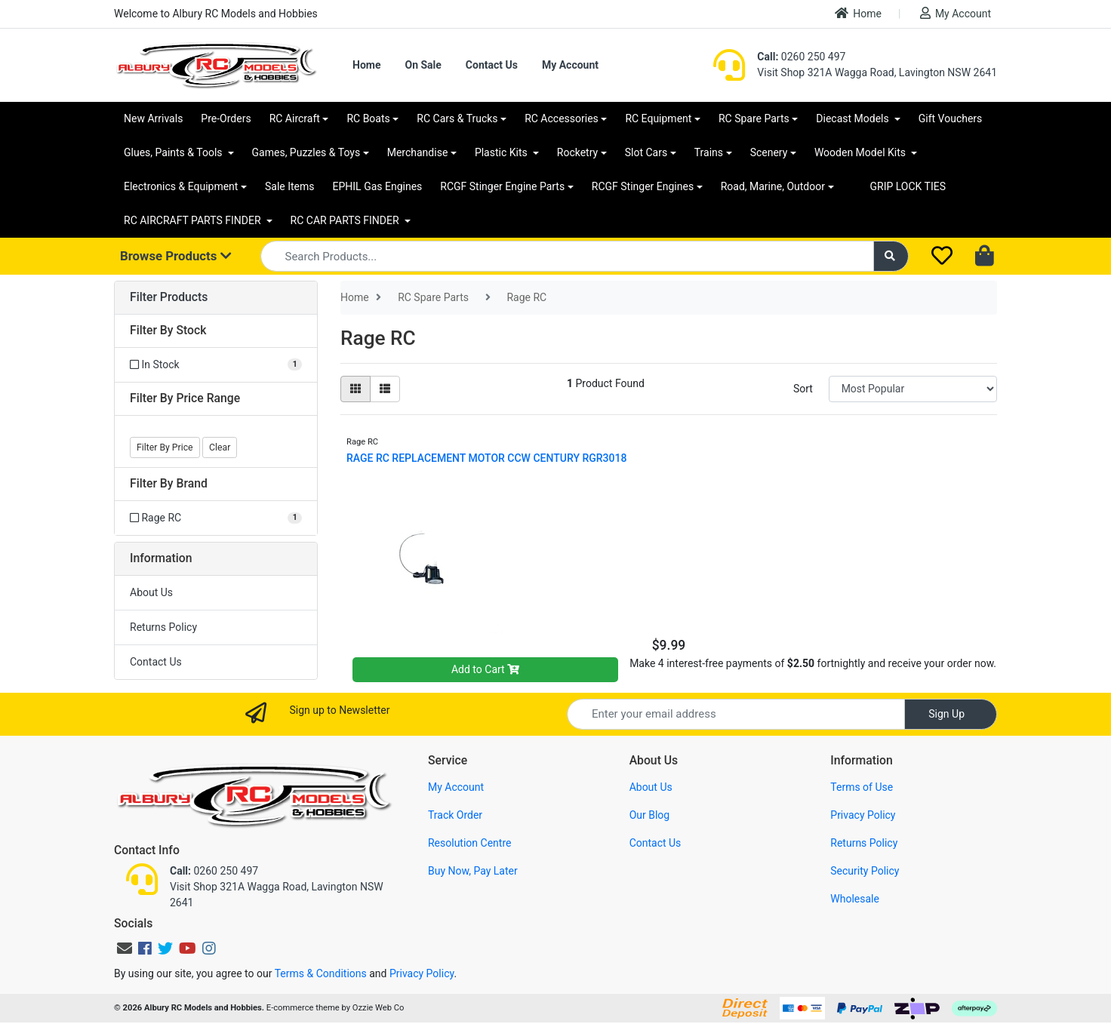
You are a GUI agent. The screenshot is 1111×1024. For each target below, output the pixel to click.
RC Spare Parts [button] (754, 118)
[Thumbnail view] (355, 389)
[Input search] (567, 256)
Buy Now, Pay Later (473, 871)
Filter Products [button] (169, 297)
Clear (219, 447)
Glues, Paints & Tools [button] (174, 152)
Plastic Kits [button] (502, 152)
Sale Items (290, 186)
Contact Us (492, 65)
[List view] (385, 389)
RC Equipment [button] (658, 118)
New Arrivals (153, 118)
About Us (151, 592)
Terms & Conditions (321, 973)
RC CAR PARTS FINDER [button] (346, 220)
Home (858, 13)
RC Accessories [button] (562, 118)
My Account (955, 13)
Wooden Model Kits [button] (861, 152)
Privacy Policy (862, 815)
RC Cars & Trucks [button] (457, 118)
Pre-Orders (226, 118)
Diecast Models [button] (853, 118)
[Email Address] (736, 714)
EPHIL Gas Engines (378, 186)
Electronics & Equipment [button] (181, 186)
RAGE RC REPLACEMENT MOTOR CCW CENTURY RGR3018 (486, 458)
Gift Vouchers (951, 118)
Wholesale (854, 899)
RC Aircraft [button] (294, 118)
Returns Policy (163, 627)
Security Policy (864, 871)
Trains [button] (708, 152)
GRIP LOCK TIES (908, 186)
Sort (803, 389)
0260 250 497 (801, 57)
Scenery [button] (769, 152)
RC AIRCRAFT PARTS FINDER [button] (193, 220)
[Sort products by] (913, 389)
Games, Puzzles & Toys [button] (306, 152)
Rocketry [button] (577, 152)
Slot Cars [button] (646, 152)
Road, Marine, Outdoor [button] (773, 186)
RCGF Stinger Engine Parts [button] (502, 186)
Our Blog (649, 815)
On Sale (423, 65)
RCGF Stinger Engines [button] (643, 186)
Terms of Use (861, 787)
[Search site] (891, 256)
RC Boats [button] (367, 118)
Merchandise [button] (417, 152)
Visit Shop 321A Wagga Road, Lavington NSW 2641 (877, 72)
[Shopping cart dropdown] (986, 256)
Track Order (455, 815)
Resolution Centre (469, 843)
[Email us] (124, 948)
